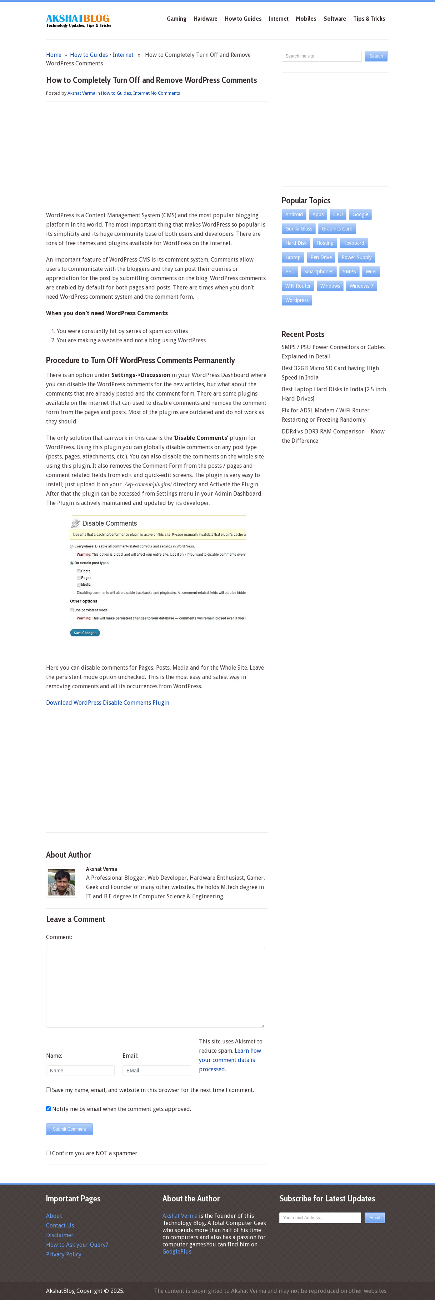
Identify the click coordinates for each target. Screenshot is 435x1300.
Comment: (59, 937)
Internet (279, 19)
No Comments (165, 93)
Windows (330, 286)
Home (53, 54)
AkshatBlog (60, 1290)
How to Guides (243, 19)
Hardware (206, 19)
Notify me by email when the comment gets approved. (118, 1109)
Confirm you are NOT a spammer (92, 1153)
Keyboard (353, 243)
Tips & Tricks (369, 19)
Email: (130, 1055)
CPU (338, 214)
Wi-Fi (371, 271)
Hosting (325, 243)
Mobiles (306, 19)
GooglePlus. (177, 1251)
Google (360, 214)
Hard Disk (296, 243)
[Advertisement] (157, 157)
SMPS (349, 271)
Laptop (293, 257)
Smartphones (318, 271)
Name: (54, 1055)
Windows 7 (362, 286)
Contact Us (60, 1225)
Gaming (176, 19)
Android (294, 214)
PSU (290, 271)
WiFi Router (298, 286)
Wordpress (297, 300)
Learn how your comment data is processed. (230, 1060)
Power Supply (356, 257)
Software (335, 19)
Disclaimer (60, 1235)
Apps (318, 214)
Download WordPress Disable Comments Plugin (107, 702)
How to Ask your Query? (77, 1244)
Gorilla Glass (298, 229)
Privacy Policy (63, 1254)
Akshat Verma (81, 93)
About (54, 1215)
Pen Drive (321, 257)
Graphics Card (337, 229)
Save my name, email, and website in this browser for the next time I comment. (153, 1090)
